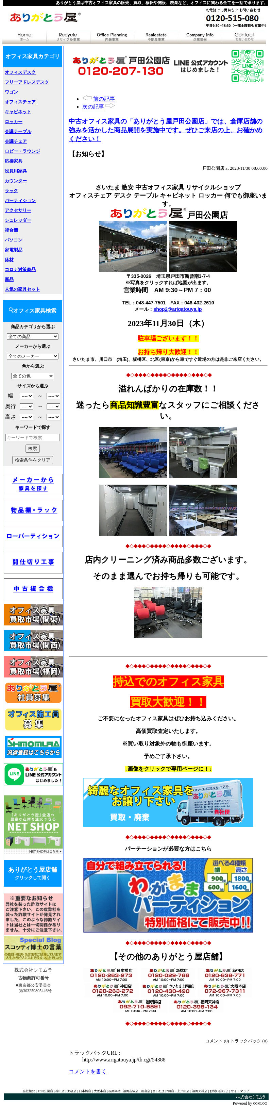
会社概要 (29, 1091)
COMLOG (260, 1103)
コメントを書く (88, 1071)
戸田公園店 (45, 1091)
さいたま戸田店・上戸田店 (171, 1091)
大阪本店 (100, 1091)
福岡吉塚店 (130, 1091)
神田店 (60, 1091)
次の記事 (93, 107)
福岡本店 (114, 1091)
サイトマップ (240, 1091)
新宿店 (145, 1091)
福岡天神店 (199, 1091)
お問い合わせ (219, 1091)
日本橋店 (85, 1091)
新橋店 (71, 1091)
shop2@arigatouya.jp (177, 309)
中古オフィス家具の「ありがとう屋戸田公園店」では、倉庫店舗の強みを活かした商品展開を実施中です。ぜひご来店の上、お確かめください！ (165, 130)
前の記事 (104, 99)
